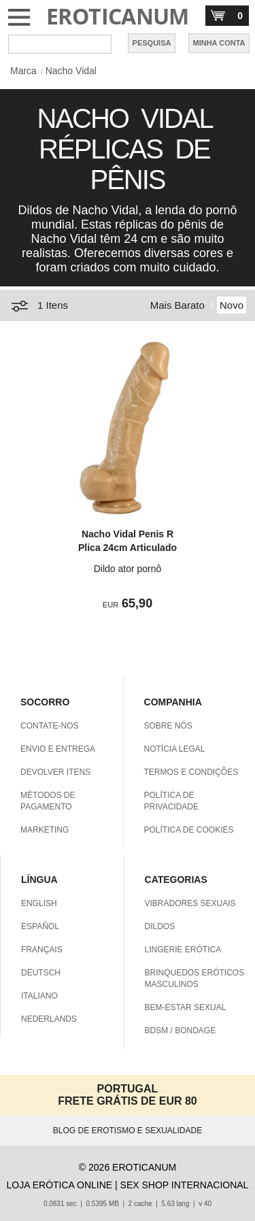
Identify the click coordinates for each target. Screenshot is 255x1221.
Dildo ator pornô (128, 568)
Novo (231, 305)
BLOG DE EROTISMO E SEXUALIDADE (127, 1130)
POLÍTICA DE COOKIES (189, 830)
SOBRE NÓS (168, 726)
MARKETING (44, 830)
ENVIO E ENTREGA (57, 749)
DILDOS (160, 926)
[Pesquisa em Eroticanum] (60, 44)
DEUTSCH (41, 972)
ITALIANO (39, 996)
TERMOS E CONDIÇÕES (191, 772)
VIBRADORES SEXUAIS (190, 903)
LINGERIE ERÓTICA (183, 949)
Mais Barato (177, 305)
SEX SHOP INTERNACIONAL (184, 1185)
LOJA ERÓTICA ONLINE (60, 1185)
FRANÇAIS (42, 949)
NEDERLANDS (49, 1019)
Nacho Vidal (71, 70)
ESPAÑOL (40, 926)
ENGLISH (39, 903)
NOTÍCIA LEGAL (174, 749)
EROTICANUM (117, 16)
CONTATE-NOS (49, 726)
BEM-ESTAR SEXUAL (185, 1007)
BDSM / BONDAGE (180, 1030)
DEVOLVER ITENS (55, 772)
